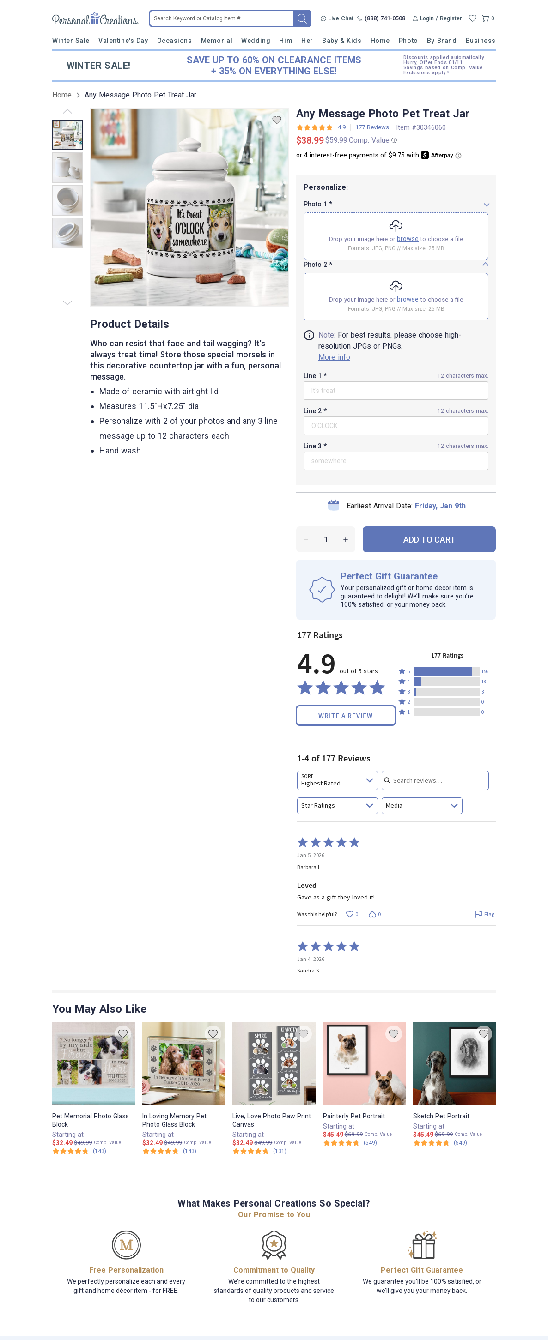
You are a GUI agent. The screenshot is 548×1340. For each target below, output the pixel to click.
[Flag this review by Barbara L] (484, 884)
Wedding (255, 40)
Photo (408, 40)
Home (380, 40)
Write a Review (345, 685)
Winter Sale (71, 40)
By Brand (442, 40)
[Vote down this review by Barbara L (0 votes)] (374, 884)
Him (285, 40)
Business (481, 40)
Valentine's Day (123, 40)
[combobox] (337, 750)
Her (307, 40)
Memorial (216, 40)
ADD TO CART (429, 509)
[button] (447, 641)
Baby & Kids (341, 40)
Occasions (174, 40)
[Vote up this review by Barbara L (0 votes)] (351, 884)
